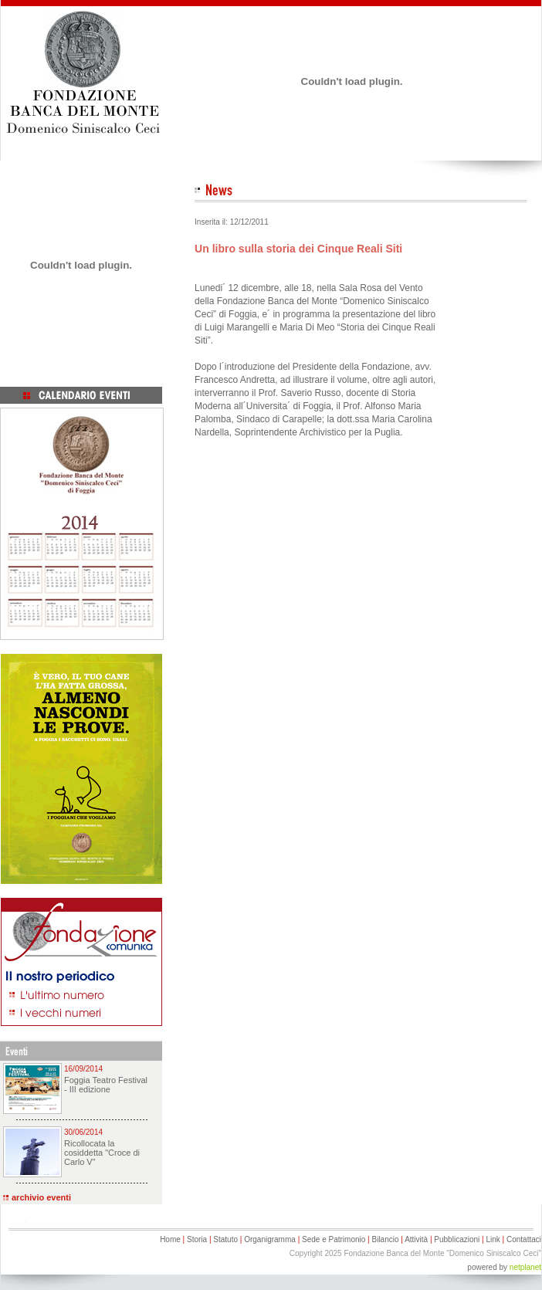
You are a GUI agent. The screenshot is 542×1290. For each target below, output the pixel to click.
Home (170, 1239)
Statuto (225, 1239)
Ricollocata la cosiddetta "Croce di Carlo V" (102, 1152)
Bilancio (384, 1239)
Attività (416, 1239)
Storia (197, 1239)
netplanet (525, 1267)
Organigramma (270, 1239)
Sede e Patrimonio (333, 1239)
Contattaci (523, 1239)
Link (493, 1239)
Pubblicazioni (456, 1239)
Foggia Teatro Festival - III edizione (105, 1084)
